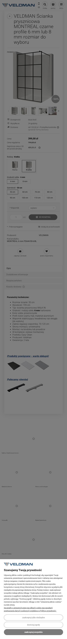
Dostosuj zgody (33, 625)
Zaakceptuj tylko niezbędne (33, 617)
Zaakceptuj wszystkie (33, 632)
